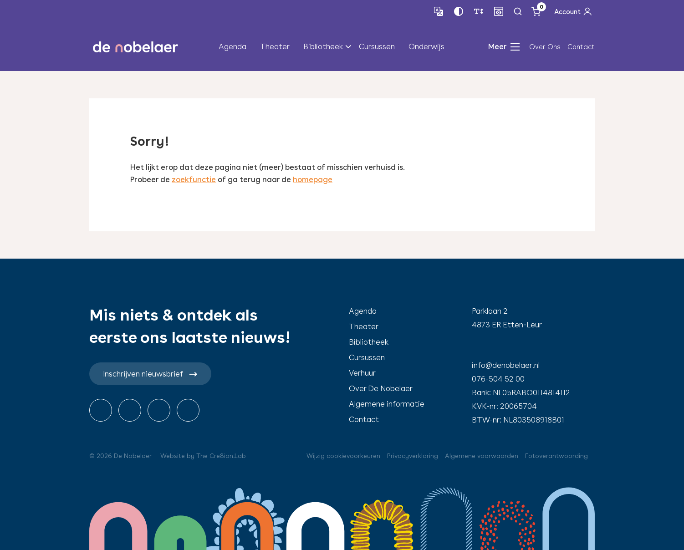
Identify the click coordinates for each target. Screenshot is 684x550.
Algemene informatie (386, 403)
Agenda (232, 46)
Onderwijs (426, 46)
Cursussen (377, 46)
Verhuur (362, 372)
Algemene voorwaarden (481, 455)
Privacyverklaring (412, 455)
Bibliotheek (323, 46)
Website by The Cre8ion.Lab (203, 455)
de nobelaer (135, 46)
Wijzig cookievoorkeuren (343, 455)
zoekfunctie (194, 179)
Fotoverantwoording (556, 455)
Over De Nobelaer (381, 388)
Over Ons (545, 47)
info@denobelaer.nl (506, 365)
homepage (312, 179)
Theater (275, 46)
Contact (581, 47)
